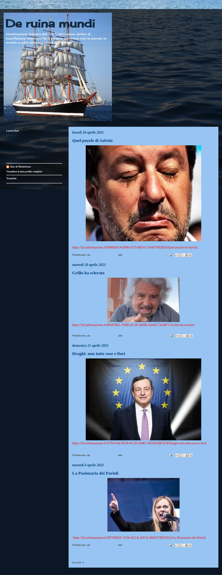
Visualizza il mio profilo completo (24, 171)
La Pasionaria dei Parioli (95, 473)
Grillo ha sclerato (88, 272)
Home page (144, 555)
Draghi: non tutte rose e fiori (98, 353)
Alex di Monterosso (20, 166)
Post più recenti (86, 555)
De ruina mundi (50, 23)
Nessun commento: (152, 254)
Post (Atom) (93, 562)
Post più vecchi (201, 555)
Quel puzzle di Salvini (92, 140)
